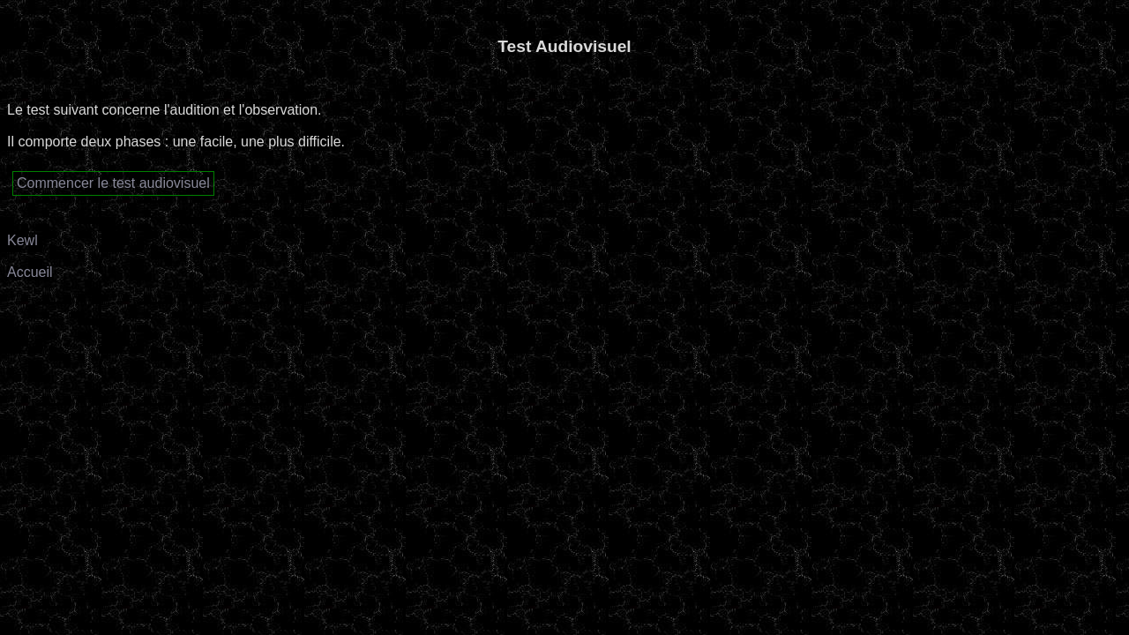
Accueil (30, 272)
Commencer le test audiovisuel (113, 183)
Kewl (22, 240)
